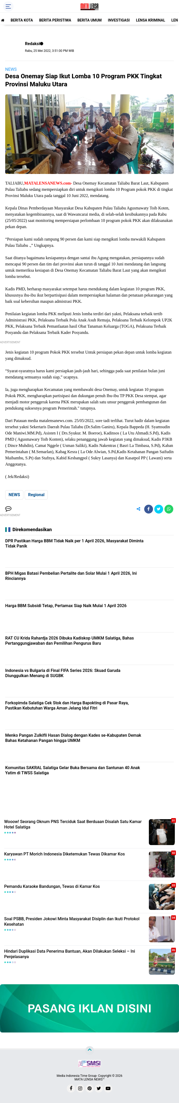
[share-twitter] (158, 509)
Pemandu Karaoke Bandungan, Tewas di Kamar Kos (52, 886)
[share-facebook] (148, 509)
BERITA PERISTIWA (55, 20)
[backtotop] (89, 1050)
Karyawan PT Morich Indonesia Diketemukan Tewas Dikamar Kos (64, 854)
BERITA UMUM (89, 20)
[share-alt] (138, 509)
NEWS (11, 69)
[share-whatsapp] (168, 509)
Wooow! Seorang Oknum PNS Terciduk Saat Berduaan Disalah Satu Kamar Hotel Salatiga (73, 824)
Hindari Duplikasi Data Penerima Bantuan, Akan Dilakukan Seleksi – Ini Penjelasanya (69, 954)
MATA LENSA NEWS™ (90, 1079)
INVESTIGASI (119, 20)
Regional (36, 494)
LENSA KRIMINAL (150, 20)
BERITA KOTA (22, 20)
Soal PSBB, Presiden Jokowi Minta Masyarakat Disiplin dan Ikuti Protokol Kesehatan (72, 921)
